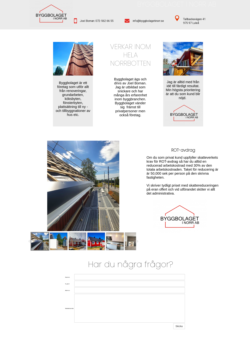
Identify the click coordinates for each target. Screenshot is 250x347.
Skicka (179, 326)
